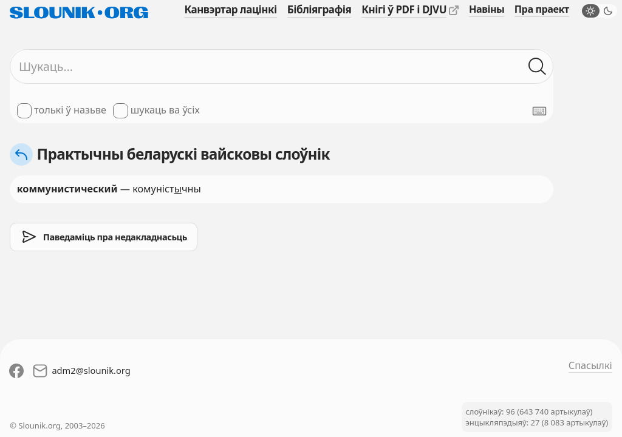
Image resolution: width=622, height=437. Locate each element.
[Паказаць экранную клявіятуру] (539, 111)
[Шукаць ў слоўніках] (537, 66)
